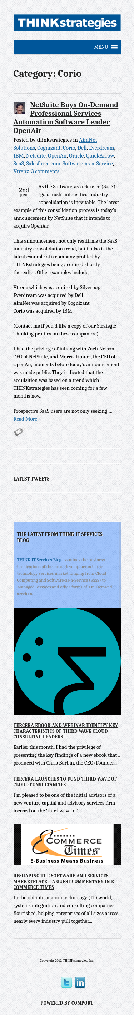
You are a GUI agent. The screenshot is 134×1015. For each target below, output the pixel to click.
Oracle (76, 156)
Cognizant (48, 148)
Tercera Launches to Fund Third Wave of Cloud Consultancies (65, 781)
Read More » (27, 419)
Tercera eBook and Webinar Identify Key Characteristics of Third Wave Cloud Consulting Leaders (66, 731)
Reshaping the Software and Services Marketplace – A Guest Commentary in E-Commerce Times (65, 881)
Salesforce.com (43, 163)
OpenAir (57, 156)
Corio (69, 148)
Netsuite (36, 156)
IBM (19, 156)
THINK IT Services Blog (39, 559)
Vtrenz (21, 171)
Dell (82, 148)
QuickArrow (100, 156)
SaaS (19, 163)
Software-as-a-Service (88, 163)
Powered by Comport (67, 1003)
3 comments (45, 171)
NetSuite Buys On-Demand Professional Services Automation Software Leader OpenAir (66, 117)
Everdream (101, 148)
